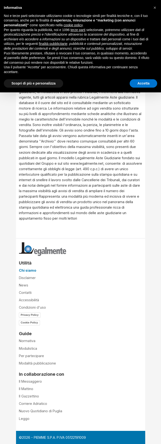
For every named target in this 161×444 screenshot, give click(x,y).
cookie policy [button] (73, 25)
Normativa (27, 341)
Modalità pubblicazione (37, 363)
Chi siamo (27, 270)
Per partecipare (31, 356)
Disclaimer (27, 278)
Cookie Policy (29, 322)
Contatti (25, 293)
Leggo (24, 419)
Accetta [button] (143, 83)
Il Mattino (26, 389)
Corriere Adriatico (33, 404)
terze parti (78, 30)
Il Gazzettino (29, 396)
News (23, 285)
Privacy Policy (30, 314)
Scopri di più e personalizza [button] (33, 83)
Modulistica (28, 348)
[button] (155, 7)
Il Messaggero (30, 381)
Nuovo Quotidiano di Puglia (40, 411)
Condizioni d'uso (32, 307)
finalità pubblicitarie (53, 44)
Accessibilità (29, 300)
